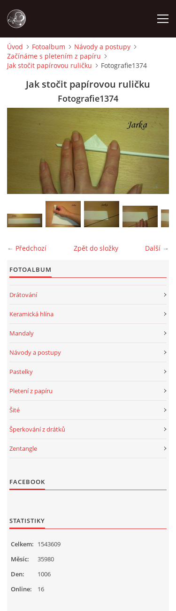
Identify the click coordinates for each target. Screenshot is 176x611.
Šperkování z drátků (37, 429)
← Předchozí (26, 248)
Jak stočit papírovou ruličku (49, 65)
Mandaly (21, 333)
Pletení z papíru (31, 391)
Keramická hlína (31, 314)
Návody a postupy (102, 46)
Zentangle (23, 448)
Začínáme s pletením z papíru (54, 56)
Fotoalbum (48, 46)
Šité (14, 410)
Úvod (15, 46)
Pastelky (21, 371)
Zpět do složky (96, 248)
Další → (157, 248)
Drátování (23, 295)
